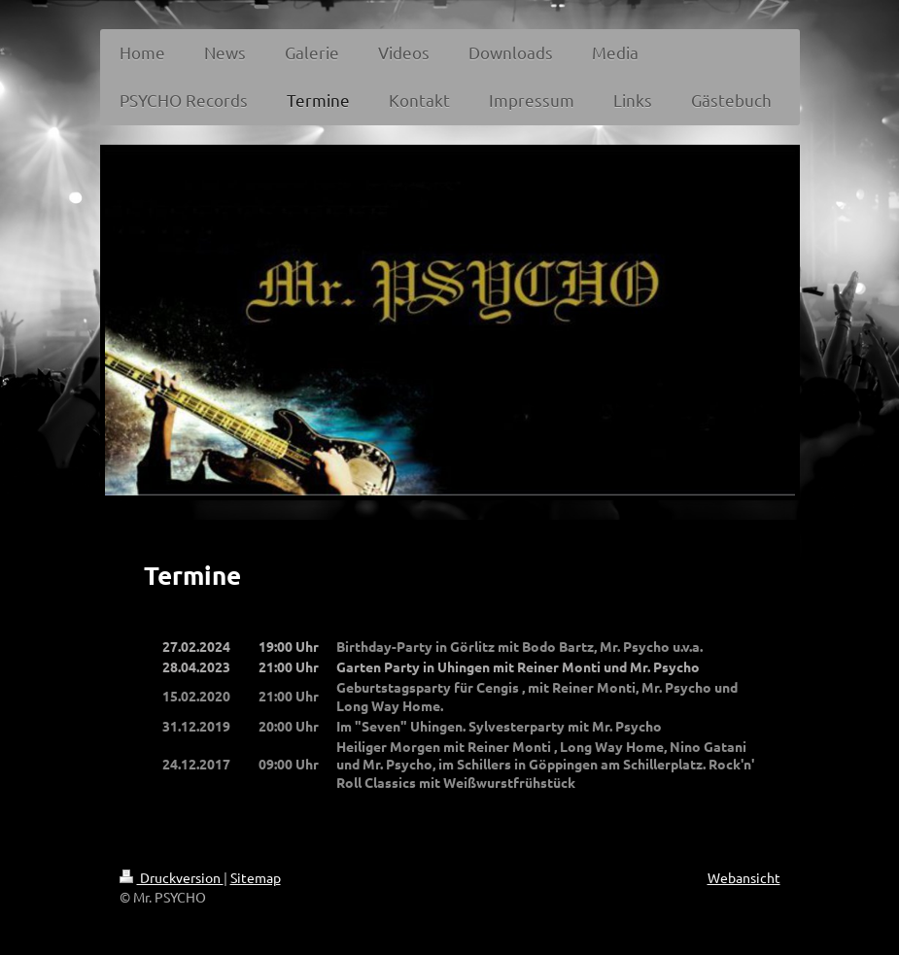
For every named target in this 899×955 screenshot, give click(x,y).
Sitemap (255, 877)
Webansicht (744, 877)
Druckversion (172, 877)
